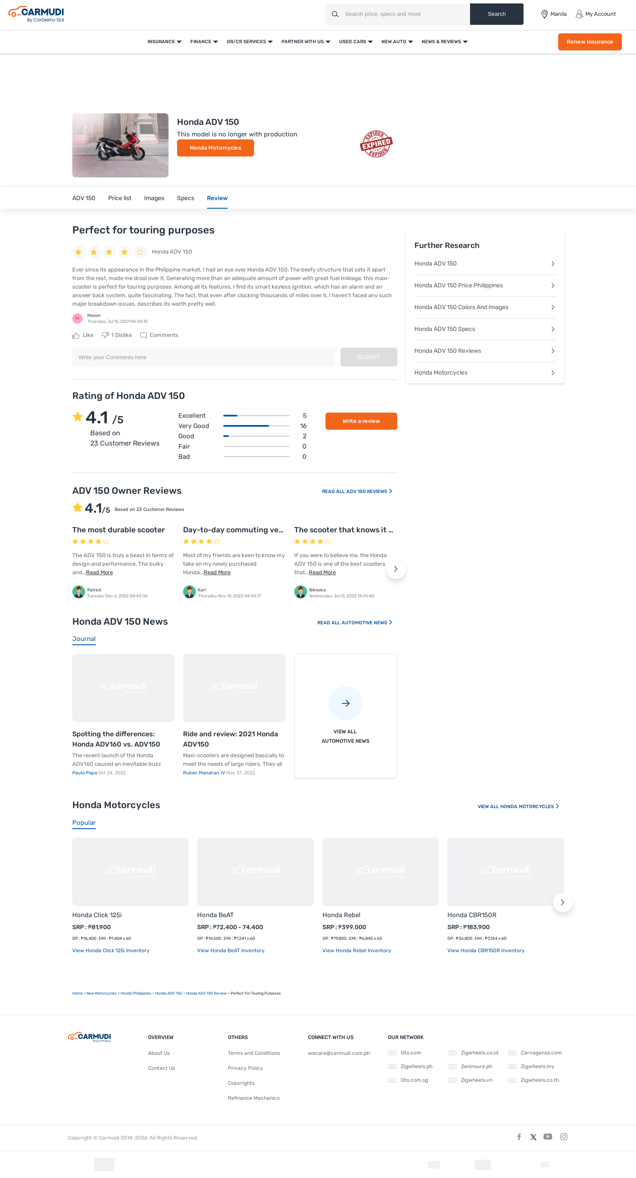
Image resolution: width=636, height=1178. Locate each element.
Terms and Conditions (254, 1053)
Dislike (117, 335)
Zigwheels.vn (470, 1080)
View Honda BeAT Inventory (231, 951)
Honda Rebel (341, 915)
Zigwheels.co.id (473, 1053)
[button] (396, 569)
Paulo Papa (85, 773)
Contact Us (161, 1068)
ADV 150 (83, 198)
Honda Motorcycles (215, 148)
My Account (595, 14)
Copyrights (241, 1083)
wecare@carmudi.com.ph (339, 1053)
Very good (242, 426)
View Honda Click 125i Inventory (111, 951)
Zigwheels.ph (410, 1066)
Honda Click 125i (97, 915)
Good (242, 436)
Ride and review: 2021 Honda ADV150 (230, 739)
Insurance (161, 41)
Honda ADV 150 (485, 263)
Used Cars (352, 41)
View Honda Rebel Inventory (356, 951)
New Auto (394, 41)
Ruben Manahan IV (204, 773)
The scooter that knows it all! (346, 530)
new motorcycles (101, 993)
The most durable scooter (118, 530)
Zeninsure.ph (470, 1066)
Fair (242, 446)
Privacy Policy (245, 1068)
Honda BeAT (215, 915)
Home (77, 993)
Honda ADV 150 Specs (485, 329)
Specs (185, 198)
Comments (159, 335)
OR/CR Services (246, 41)
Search (497, 14)
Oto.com (404, 1053)
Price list (119, 198)
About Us (159, 1053)
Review (217, 198)
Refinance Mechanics (254, 1098)
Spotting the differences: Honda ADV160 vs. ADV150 (116, 739)
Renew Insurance (590, 41)
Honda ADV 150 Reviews (485, 350)
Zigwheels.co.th (533, 1080)
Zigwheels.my (531, 1066)
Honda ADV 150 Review (206, 993)
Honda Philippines (136, 993)
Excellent (242, 416)
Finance (200, 41)
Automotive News (367, 623)
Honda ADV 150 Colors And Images (485, 307)
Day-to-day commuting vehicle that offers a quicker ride (285, 530)
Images (154, 198)
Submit (369, 357)
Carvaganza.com (535, 1053)
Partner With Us (302, 41)
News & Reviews (441, 41)
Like (82, 335)
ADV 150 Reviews (369, 491)
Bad (242, 457)
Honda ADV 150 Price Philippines (485, 285)
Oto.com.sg (408, 1080)
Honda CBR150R (472, 915)
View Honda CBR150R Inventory (486, 951)
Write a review (361, 421)
